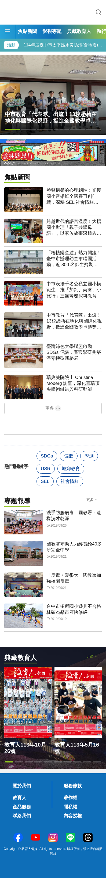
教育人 (19, 797)
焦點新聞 (27, 31)
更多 (49, 408)
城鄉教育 (71, 468)
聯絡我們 (22, 815)
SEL (45, 481)
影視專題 (52, 31)
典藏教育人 (79, 31)
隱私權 (70, 806)
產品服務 (22, 806)
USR (45, 468)
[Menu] (7, 32)
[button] (12, 129)
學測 (89, 456)
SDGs (47, 456)
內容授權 (73, 815)
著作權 (70, 797)
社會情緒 (70, 481)
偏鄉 (68, 456)
